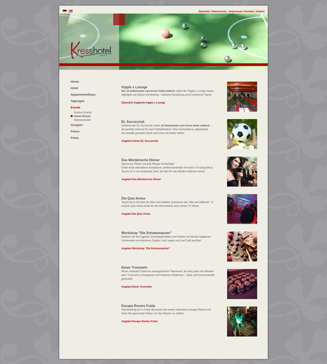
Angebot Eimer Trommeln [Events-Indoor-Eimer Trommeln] (136, 286)
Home (75, 81)
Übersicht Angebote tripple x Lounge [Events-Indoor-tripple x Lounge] (143, 102)
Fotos (75, 138)
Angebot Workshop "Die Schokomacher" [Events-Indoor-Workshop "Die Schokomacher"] (145, 248)
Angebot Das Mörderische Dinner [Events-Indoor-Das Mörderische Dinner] (141, 179)
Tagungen (77, 101)
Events (75, 107)
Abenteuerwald (82, 119)
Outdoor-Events (82, 112)
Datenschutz (219, 11)
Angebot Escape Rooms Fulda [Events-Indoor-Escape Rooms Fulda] (139, 321)
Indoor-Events (82, 116)
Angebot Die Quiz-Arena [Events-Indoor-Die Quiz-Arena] (135, 213)
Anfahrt (259, 11)
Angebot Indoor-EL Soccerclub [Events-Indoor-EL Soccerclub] (139, 141)
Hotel (74, 88)
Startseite (204, 11)
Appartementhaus (83, 94)
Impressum (236, 11)
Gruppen (77, 125)
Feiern (75, 131)
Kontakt (249, 11)
